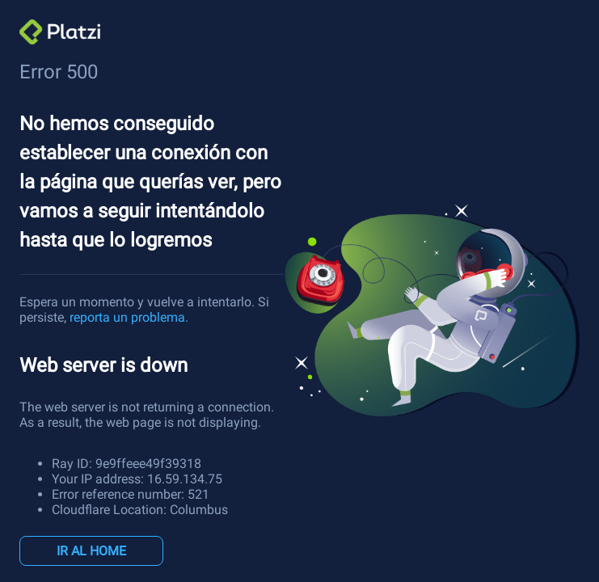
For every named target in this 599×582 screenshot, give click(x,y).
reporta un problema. (129, 317)
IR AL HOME (91, 551)
